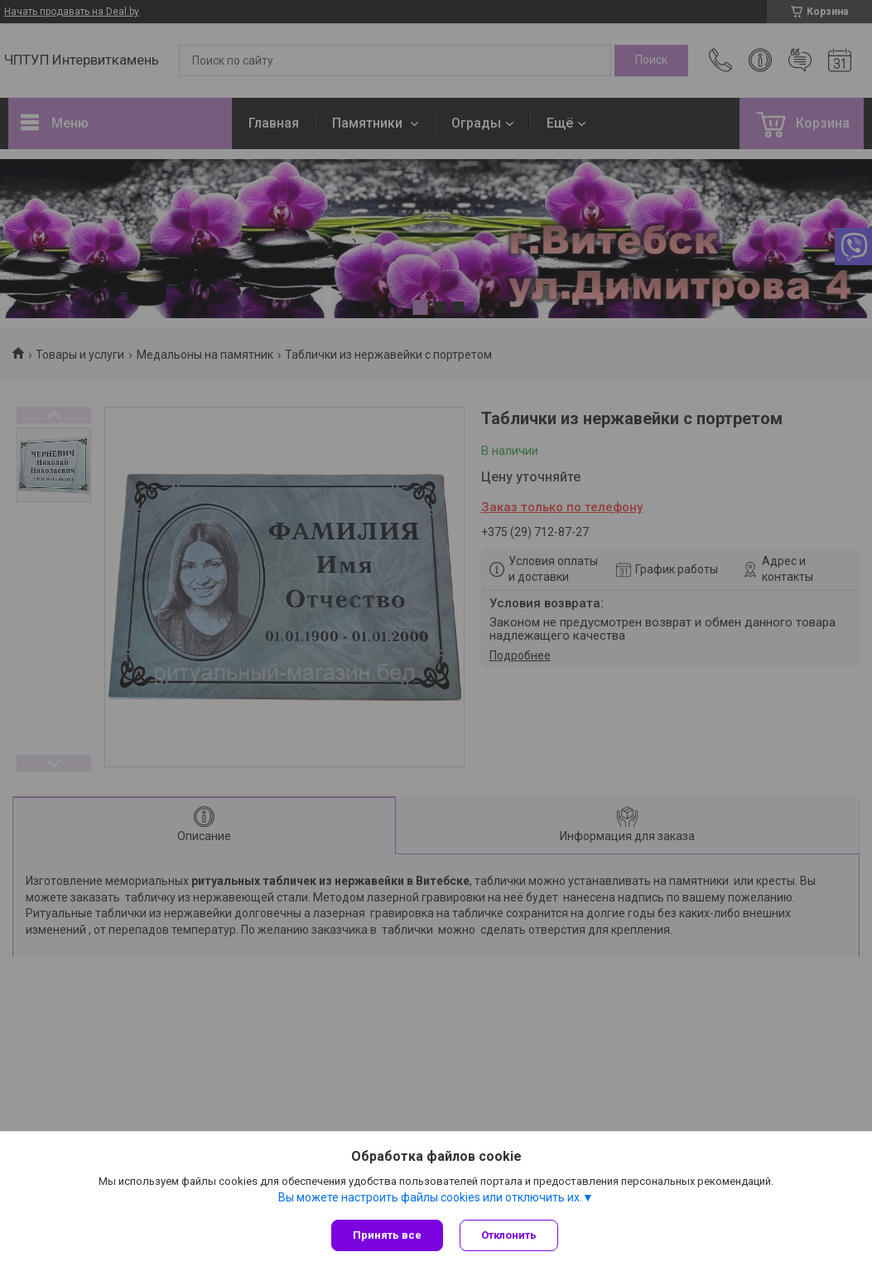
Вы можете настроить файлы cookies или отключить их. (430, 1197)
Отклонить (509, 1235)
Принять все (387, 1235)
